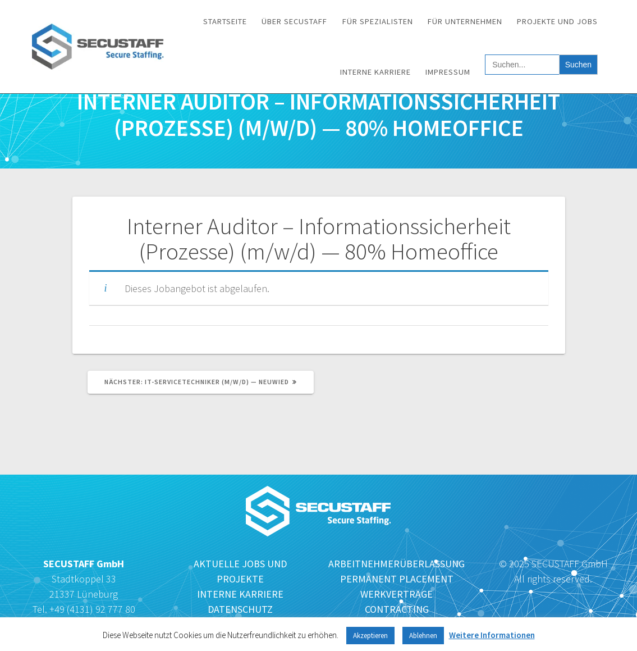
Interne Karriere (375, 72)
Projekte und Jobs (557, 21)
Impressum (447, 72)
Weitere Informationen (492, 635)
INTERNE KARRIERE (240, 594)
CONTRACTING (397, 609)
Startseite (225, 21)
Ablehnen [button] (423, 635)
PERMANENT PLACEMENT (396, 578)
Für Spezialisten (377, 21)
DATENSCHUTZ (240, 609)
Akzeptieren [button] (370, 635)
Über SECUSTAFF (294, 21)
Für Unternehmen (465, 21)
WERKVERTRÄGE (396, 594)
